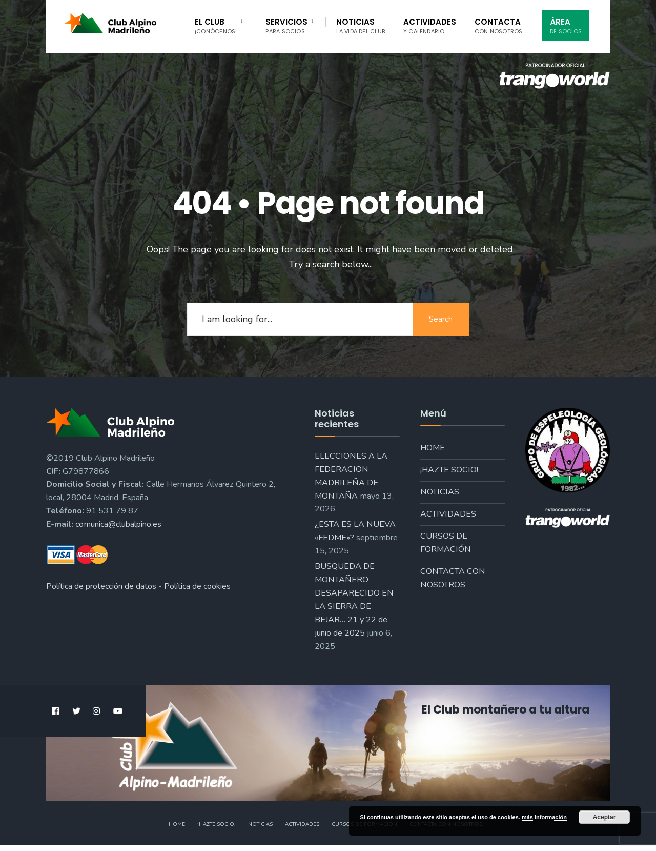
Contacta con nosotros (452, 578)
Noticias (360, 25)
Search (441, 319)
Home (432, 447)
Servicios (286, 25)
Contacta (499, 25)
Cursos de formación (445, 542)
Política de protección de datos (101, 586)
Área (566, 25)
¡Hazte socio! (449, 470)
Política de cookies (197, 586)
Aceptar (604, 817)
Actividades (429, 25)
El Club (216, 25)
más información (544, 817)
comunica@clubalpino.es (118, 524)
